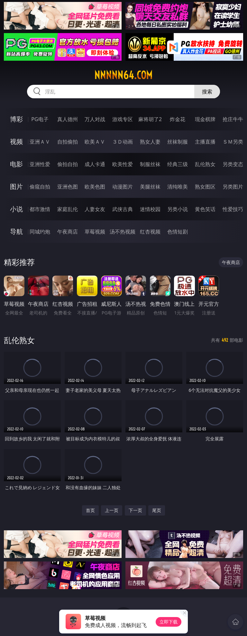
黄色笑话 (205, 209)
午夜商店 (67, 231)
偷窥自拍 (40, 186)
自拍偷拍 (67, 141)
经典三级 (177, 164)
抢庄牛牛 (233, 119)
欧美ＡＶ (95, 141)
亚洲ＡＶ (40, 141)
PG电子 (39, 119)
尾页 (156, 510)
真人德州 (67, 119)
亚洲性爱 (40, 164)
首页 (90, 510)
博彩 (16, 119)
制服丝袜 (150, 164)
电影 (16, 164)
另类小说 (177, 209)
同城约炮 (40, 231)
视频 (16, 141)
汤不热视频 (122, 231)
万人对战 (95, 119)
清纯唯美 (177, 186)
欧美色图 (95, 186)
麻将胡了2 (150, 119)
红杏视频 (150, 231)
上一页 (111, 510)
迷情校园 (150, 209)
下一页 (135, 510)
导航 (16, 231)
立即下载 (169, 622)
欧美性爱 (122, 164)
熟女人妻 (150, 141)
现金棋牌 (205, 119)
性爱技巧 (233, 209)
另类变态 (233, 164)
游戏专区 (122, 119)
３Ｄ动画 (122, 141)
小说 (16, 209)
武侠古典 (122, 209)
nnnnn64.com (123, 75)
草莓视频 (95, 231)
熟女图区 (205, 186)
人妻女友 (95, 209)
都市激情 (40, 209)
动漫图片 (122, 186)
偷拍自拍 (67, 164)
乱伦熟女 (205, 164)
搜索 (207, 91)
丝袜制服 (177, 141)
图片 (16, 186)
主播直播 (205, 141)
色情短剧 (177, 231)
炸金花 (177, 119)
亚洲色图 (67, 186)
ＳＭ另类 (233, 141)
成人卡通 (95, 164)
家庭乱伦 (67, 209)
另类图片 (233, 186)
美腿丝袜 (150, 186)
